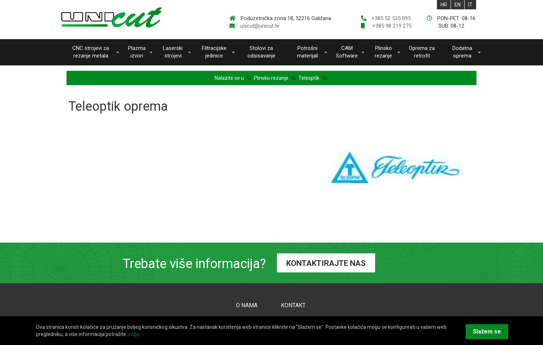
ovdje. (134, 334)
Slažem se (487, 331)
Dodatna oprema (462, 52)
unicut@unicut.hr (259, 26)
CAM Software (347, 52)
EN (458, 5)
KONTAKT (293, 305)
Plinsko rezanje (383, 52)
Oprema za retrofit (422, 52)
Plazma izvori (137, 52)
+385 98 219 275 (391, 26)
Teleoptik (308, 78)
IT (470, 5)
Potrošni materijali (307, 52)
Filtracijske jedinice (214, 52)
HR (444, 5)
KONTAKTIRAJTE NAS (326, 263)
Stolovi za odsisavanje (261, 52)
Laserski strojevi (173, 52)
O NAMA (246, 305)
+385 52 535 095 (391, 18)
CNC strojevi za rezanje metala (90, 52)
